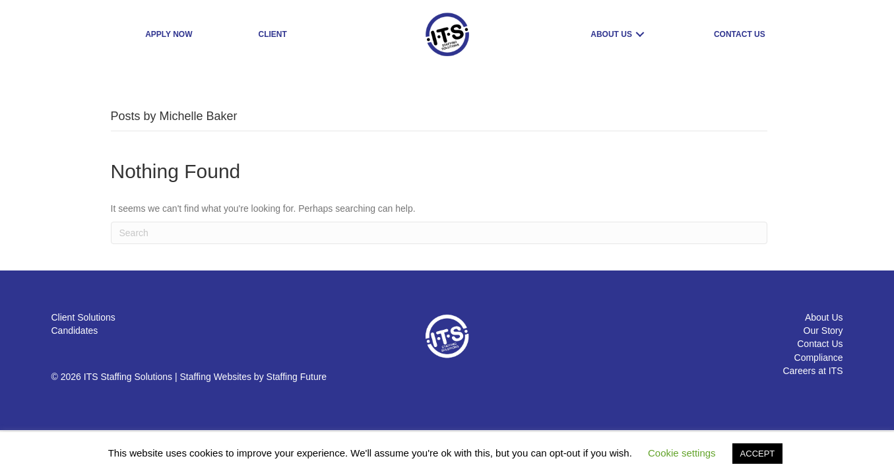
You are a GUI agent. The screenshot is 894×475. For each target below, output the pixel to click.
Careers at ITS (812, 370)
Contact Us (820, 343)
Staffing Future (297, 376)
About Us (824, 317)
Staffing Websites (215, 376)
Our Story (823, 330)
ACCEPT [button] (757, 454)
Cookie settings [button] (682, 453)
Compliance (818, 357)
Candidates (74, 330)
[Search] (439, 233)
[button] (640, 34)
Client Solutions (83, 317)
